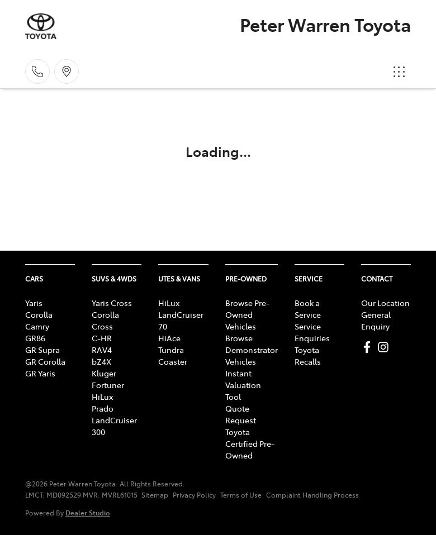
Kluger (104, 373)
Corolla (39, 314)
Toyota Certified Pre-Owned (249, 443)
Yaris (33, 302)
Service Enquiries (312, 332)
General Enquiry (376, 320)
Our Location (385, 302)
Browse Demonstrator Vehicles (251, 349)
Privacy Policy (194, 494)
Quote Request (240, 414)
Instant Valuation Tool (243, 384)
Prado (102, 408)
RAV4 (102, 349)
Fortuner (108, 384)
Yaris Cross (112, 302)
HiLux (102, 396)
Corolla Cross (105, 320)
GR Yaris (40, 373)
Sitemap (154, 494)
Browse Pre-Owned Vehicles (247, 314)
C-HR (102, 337)
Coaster (172, 361)
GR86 (35, 337)
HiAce (169, 337)
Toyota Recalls (308, 355)
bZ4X (101, 361)
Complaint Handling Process (312, 494)
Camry (37, 326)
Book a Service (308, 308)
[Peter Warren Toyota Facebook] (369, 347)
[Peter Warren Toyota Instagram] (385, 347)
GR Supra (42, 349)
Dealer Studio (87, 512)
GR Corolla (45, 361)
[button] (399, 71)
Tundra (171, 349)
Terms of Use (241, 494)
